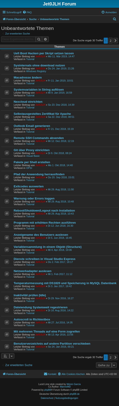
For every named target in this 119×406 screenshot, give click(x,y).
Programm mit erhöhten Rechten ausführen (45, 222)
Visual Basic (33, 156)
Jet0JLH (40, 56)
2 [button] (110, 41)
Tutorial (30, 59)
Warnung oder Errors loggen (34, 198)
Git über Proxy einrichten (32, 150)
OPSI (29, 168)
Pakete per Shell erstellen (32, 162)
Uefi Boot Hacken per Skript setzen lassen (44, 53)
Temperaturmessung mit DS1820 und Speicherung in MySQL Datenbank (65, 283)
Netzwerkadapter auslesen (33, 271)
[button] (115, 40)
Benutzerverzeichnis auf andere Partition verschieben (52, 343)
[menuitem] (27, 12)
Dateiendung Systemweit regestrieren (40, 307)
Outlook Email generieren (32, 126)
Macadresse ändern (28, 77)
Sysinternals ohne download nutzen (39, 65)
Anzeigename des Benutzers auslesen (41, 234)
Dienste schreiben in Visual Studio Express (44, 259)
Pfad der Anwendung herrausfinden (39, 174)
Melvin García (74, 384)
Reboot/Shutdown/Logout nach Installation (44, 210)
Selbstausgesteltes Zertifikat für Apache (42, 113)
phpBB (47, 390)
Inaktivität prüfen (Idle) (30, 295)
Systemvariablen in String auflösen (39, 89)
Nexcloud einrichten (28, 101)
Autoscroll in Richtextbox (32, 319)
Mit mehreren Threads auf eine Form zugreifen (47, 331)
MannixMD (65, 386)
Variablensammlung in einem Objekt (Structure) (48, 247)
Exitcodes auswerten (29, 186)
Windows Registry (36, 71)
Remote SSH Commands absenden (39, 138)
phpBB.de (75, 394)
